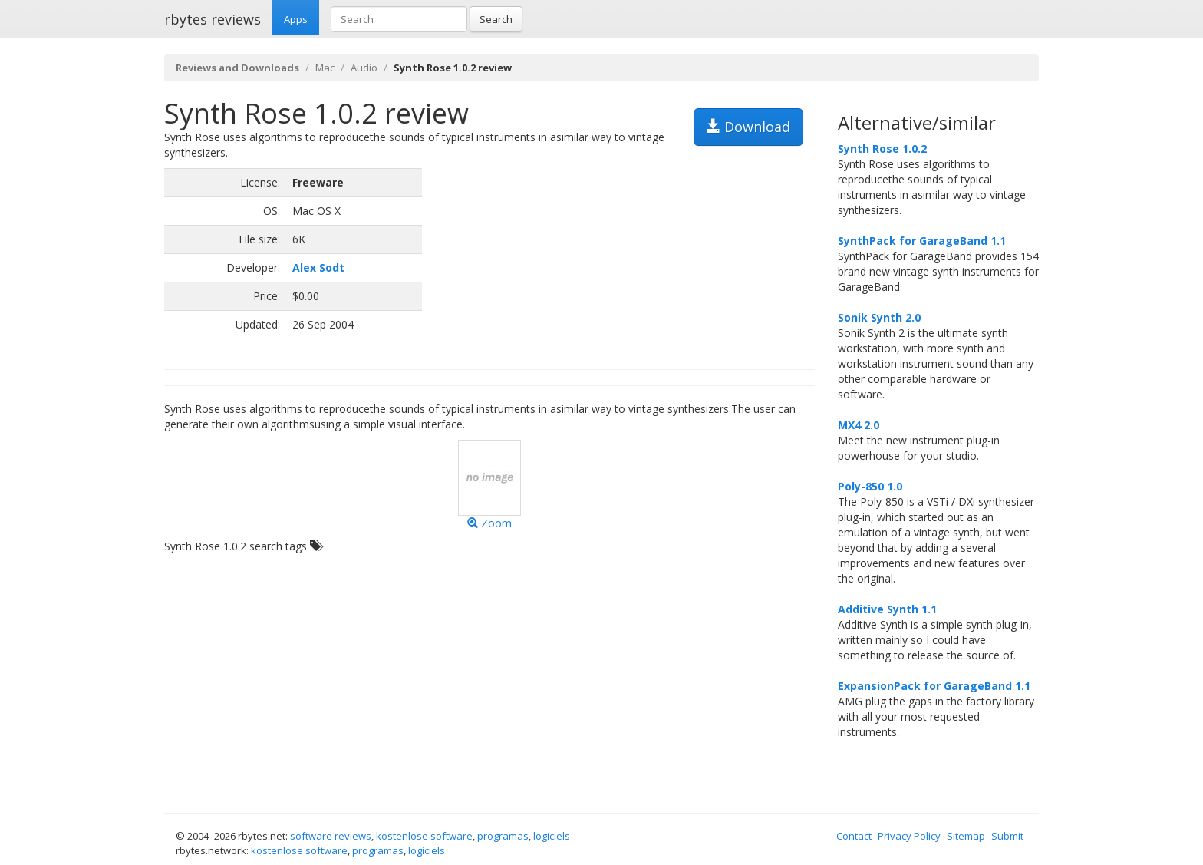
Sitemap (966, 836)
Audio (364, 67)
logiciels (551, 836)
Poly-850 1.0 (870, 486)
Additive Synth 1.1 (887, 609)
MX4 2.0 (858, 425)
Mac (325, 67)
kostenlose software (424, 836)
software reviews (330, 836)
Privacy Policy (909, 836)
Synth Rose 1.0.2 (882, 148)
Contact (854, 836)
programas (503, 836)
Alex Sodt (318, 267)
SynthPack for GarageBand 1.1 (922, 240)
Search (496, 19)
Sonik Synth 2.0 (879, 317)
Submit (1007, 836)
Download (748, 126)
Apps (296, 19)
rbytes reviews (212, 19)
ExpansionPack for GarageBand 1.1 (934, 685)
